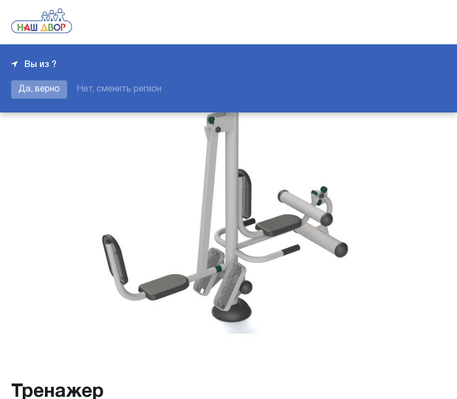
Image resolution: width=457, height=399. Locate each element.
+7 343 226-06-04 (408, 22)
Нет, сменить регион (119, 89)
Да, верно (39, 89)
